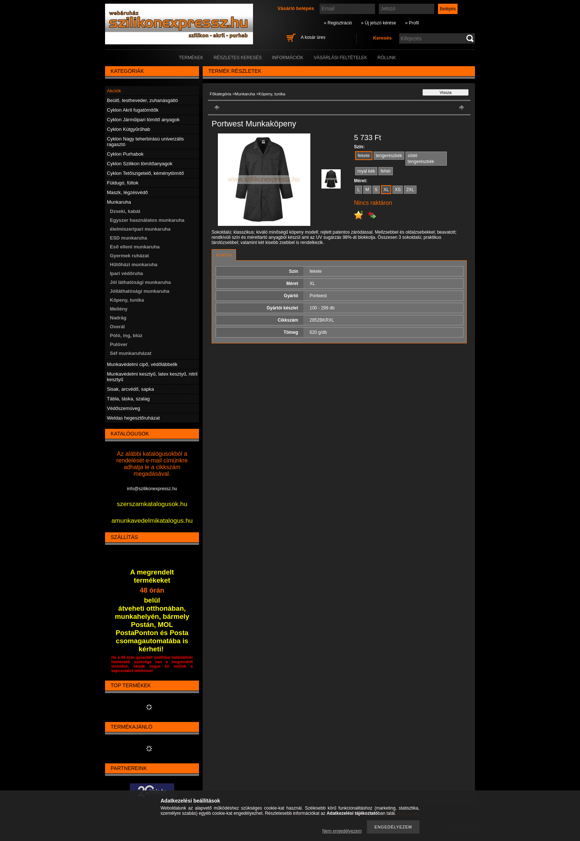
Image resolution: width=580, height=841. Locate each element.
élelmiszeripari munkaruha (140, 229)
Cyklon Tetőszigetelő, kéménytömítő (145, 173)
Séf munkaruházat (130, 353)
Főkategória (220, 94)
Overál (117, 326)
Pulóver (119, 344)
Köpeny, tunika (127, 300)
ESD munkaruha (128, 238)
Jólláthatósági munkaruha (139, 291)
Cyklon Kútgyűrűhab (128, 129)
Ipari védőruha (126, 273)
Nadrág (118, 318)
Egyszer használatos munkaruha (147, 220)
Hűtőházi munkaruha (134, 264)
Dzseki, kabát (125, 211)
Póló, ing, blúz (126, 335)
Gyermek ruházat (129, 255)
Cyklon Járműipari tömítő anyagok (143, 119)
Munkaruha (245, 94)
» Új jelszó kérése (378, 23)
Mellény (119, 309)
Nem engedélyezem (342, 831)
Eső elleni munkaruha (134, 247)
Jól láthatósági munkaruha (140, 282)
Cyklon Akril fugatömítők (132, 110)
